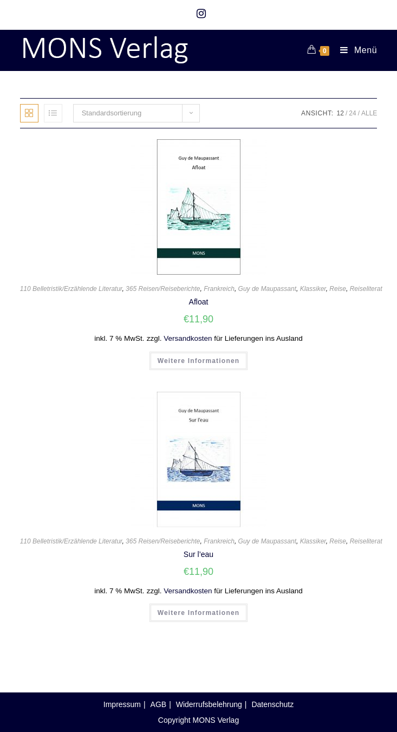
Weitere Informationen (199, 361)
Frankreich (219, 289)
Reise (337, 289)
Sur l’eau (198, 554)
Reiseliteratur (369, 289)
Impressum (122, 704)
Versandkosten (188, 338)
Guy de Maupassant (267, 289)
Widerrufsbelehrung (209, 704)
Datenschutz (272, 704)
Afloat (199, 301)
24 (352, 113)
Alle (369, 113)
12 (340, 113)
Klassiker (313, 289)
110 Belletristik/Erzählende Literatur (71, 289)
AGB (159, 704)
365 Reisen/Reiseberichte (163, 289)
